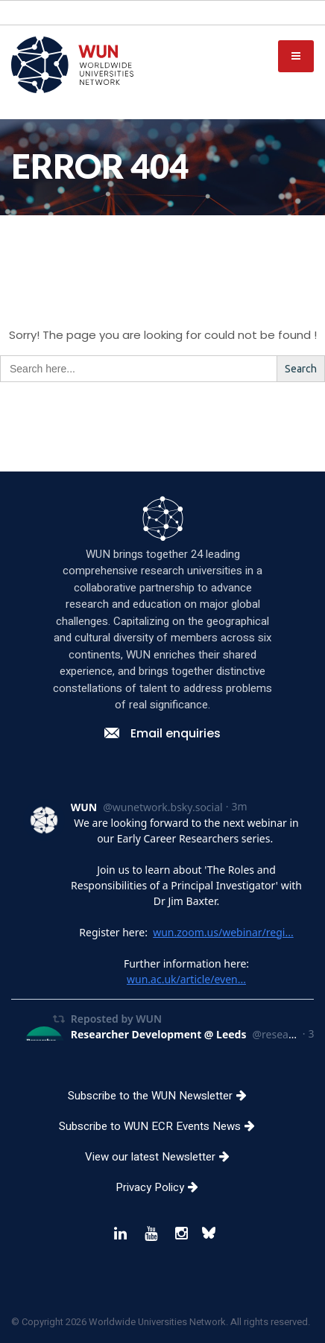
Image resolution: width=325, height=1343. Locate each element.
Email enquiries (162, 746)
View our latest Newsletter (163, 1169)
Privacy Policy (162, 1200)
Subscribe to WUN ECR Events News (162, 1139)
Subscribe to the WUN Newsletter (163, 1108)
